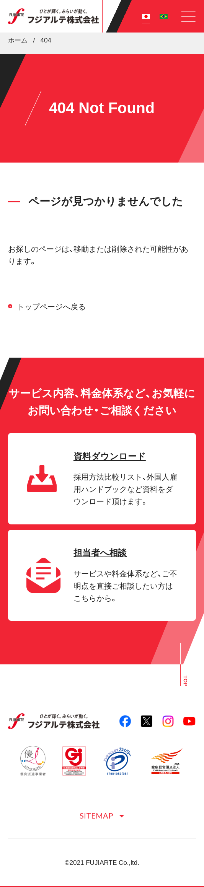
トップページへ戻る (51, 307)
